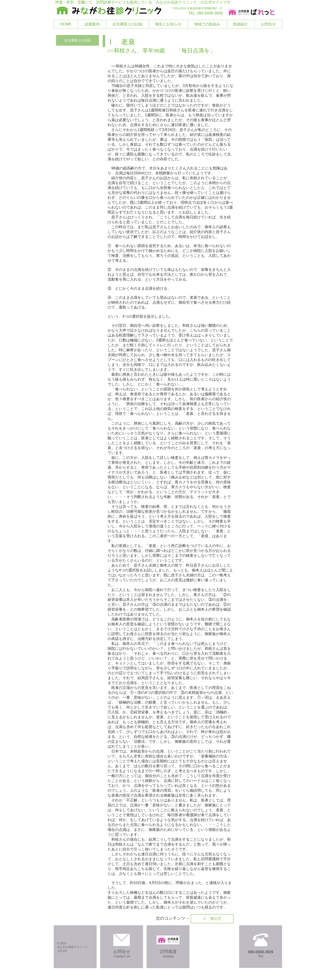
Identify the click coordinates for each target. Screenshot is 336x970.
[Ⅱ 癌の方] (212, 918)
